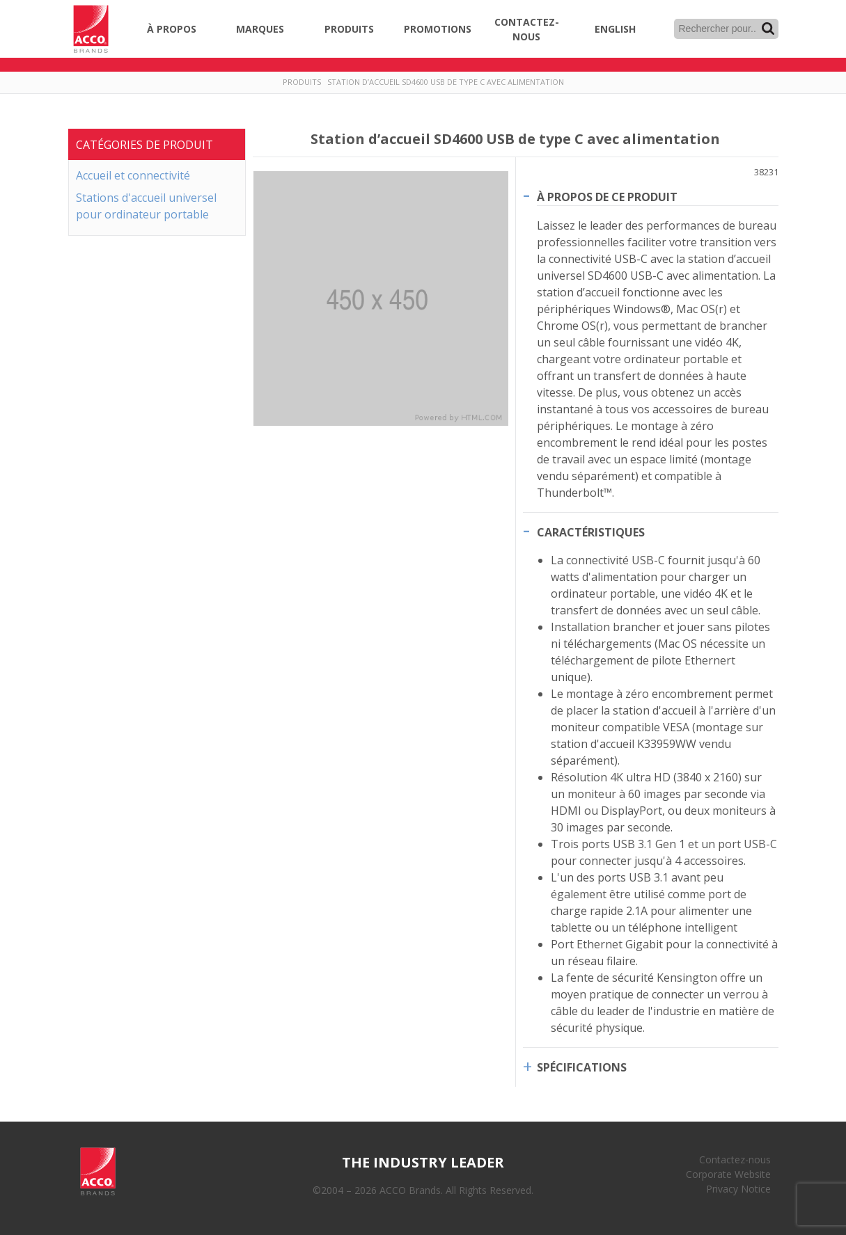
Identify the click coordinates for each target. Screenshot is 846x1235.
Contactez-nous (526, 29)
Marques (260, 28)
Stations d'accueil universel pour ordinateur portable (146, 206)
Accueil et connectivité (133, 175)
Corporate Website (728, 1174)
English (615, 28)
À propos (171, 28)
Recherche (768, 28)
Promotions (437, 28)
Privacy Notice (738, 1188)
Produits (349, 28)
